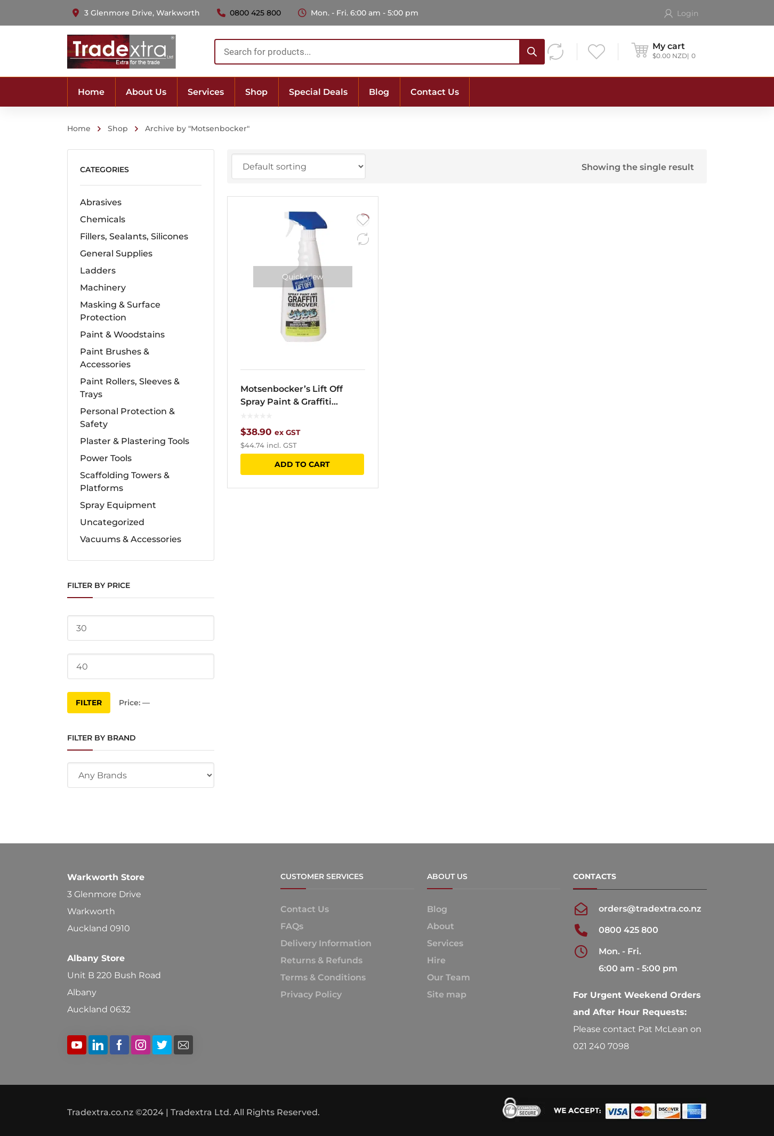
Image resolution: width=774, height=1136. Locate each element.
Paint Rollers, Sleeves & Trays (130, 387)
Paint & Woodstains (122, 334)
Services (445, 943)
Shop (118, 128)
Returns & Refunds (321, 960)
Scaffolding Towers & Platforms (125, 481)
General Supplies (116, 253)
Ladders (98, 270)
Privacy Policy (311, 994)
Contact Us (304, 909)
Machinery (103, 288)
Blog (437, 909)
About (440, 926)
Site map (446, 994)
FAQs (291, 926)
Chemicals (102, 219)
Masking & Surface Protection (120, 311)
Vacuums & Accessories (130, 539)
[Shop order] (298, 166)
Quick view (302, 276)
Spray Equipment (118, 505)
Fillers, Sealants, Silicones (134, 236)
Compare (363, 239)
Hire (436, 960)
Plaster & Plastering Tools (134, 441)
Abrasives (101, 202)
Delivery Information (326, 943)
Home (79, 128)
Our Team (448, 977)
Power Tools (106, 458)
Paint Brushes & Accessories (114, 358)
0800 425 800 (255, 13)
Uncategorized (112, 522)
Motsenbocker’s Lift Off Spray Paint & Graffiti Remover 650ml (291, 396)
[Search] (532, 52)
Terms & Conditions (323, 977)
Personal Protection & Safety (127, 417)
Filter (89, 702)
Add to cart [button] (302, 464)
